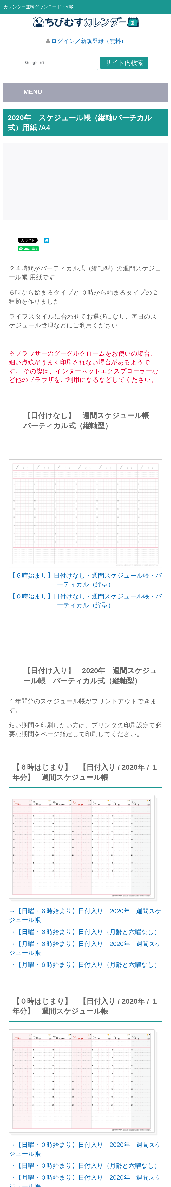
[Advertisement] (87, 180)
